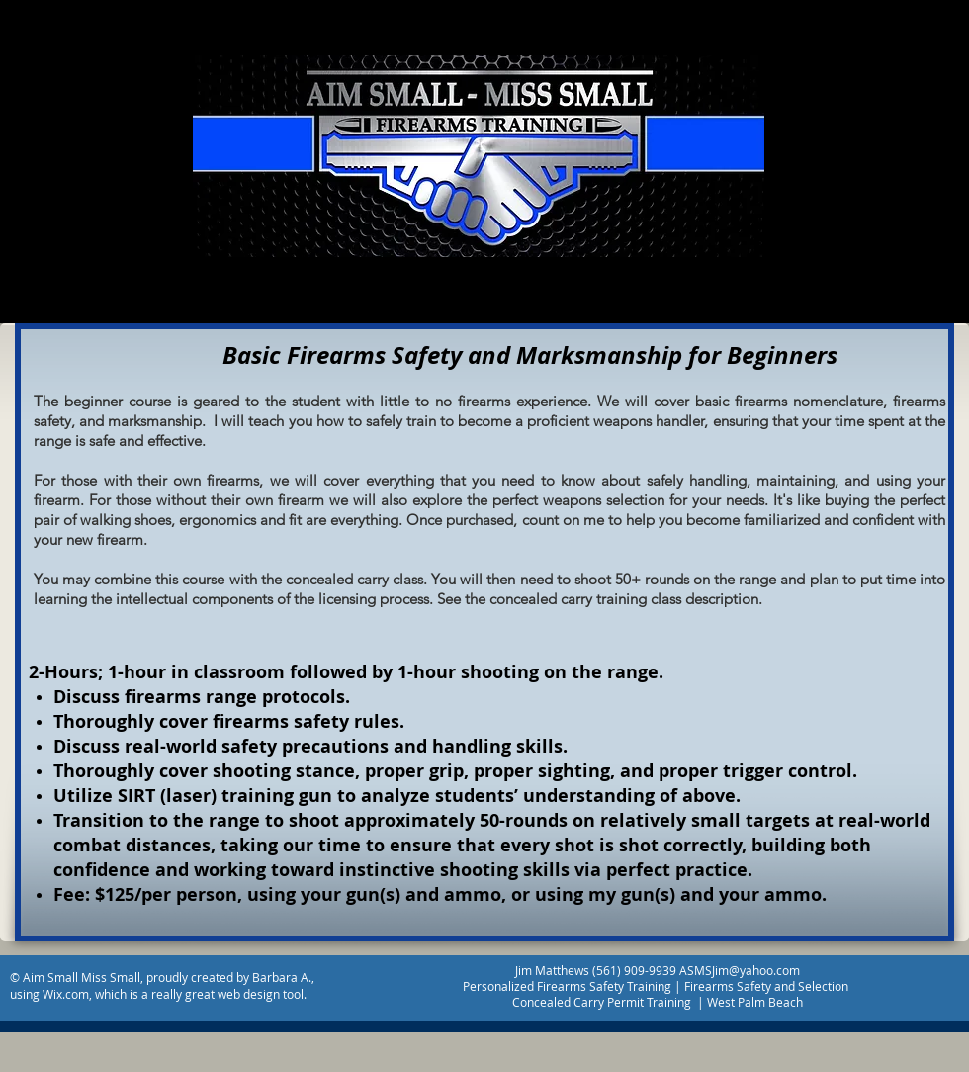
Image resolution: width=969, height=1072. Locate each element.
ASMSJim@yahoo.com (739, 970)
